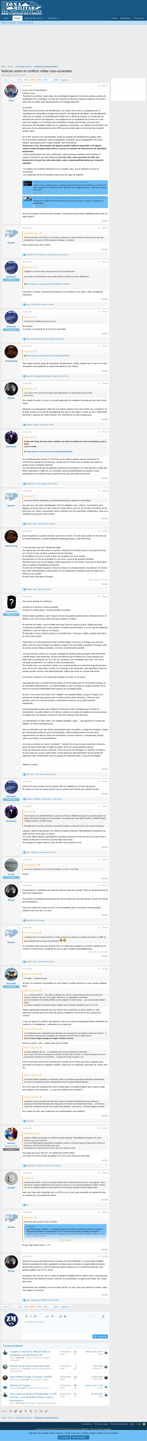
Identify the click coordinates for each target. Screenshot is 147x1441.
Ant (5, 80)
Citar (106, 221)
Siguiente (64, 80)
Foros (17, 18)
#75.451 (105, 782)
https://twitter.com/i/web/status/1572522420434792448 (48, 452)
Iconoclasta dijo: (30, 865)
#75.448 (105, 491)
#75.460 (105, 1256)
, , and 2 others (41, 484)
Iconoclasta (11, 611)
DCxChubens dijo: (31, 233)
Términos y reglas (101, 1424)
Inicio (5, 18)
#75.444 (105, 312)
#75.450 (105, 597)
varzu (11, 100)
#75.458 (105, 1173)
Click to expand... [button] (65, 1240)
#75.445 (105, 346)
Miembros (52, 18)
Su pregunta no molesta (39, 1380)
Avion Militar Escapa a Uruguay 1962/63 (31, 1376)
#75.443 (105, 262)
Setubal (11, 1187)
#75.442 (105, 228)
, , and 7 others (38, 589)
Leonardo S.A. (15, 1369)
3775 (45, 80)
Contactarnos (86, 1424)
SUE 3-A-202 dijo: (31, 933)
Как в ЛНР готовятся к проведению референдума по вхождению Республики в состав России (78, 198)
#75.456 (105, 969)
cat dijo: (27, 1178)
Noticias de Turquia (20, 1385)
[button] (10, 18)
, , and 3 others (45, 339)
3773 (33, 80)
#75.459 (105, 1212)
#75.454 (105, 885)
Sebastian (7, 75)
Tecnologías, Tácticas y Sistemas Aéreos (42, 1403)
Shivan (11, 398)
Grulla (12, 1358)
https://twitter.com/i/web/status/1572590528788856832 (47, 356)
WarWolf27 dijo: (30, 1134)
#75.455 (105, 928)
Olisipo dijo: (28, 437)
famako (11, 243)
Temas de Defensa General (37, 1388)
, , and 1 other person (47, 255)
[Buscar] (139, 18)
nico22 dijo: (28, 267)
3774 (39, 80)
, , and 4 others (40, 304)
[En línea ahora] (11, 1140)
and (35, 920)
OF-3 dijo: (28, 812)
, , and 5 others (41, 852)
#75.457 (105, 1128)
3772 (26, 80)
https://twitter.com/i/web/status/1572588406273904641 (47, 284)
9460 (56, 80)
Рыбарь (30, 1226)
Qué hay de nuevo (33, 18)
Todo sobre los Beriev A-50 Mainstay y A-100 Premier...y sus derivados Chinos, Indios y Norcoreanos (33, 1397)
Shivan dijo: (28, 1218)
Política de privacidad (119, 1424)
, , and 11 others (40, 425)
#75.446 (105, 383)
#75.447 (105, 432)
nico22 (11, 874)
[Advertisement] (73, 45)
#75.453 (105, 860)
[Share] (99, 85)
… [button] (14, 80)
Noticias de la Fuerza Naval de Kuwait (30, 1366)
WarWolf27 (11, 446)
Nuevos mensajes (8, 23)
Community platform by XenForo (56, 1429)
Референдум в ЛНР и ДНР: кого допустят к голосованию (60, 182)
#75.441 (105, 86)
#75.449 (105, 531)
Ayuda (132, 1424)
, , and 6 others (47, 376)
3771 (20, 80)
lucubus (13, 1388)
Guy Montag (11, 361)
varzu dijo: (28, 496)
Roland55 (11, 983)
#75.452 (105, 806)
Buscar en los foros (25, 23)
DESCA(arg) (14, 1380)
